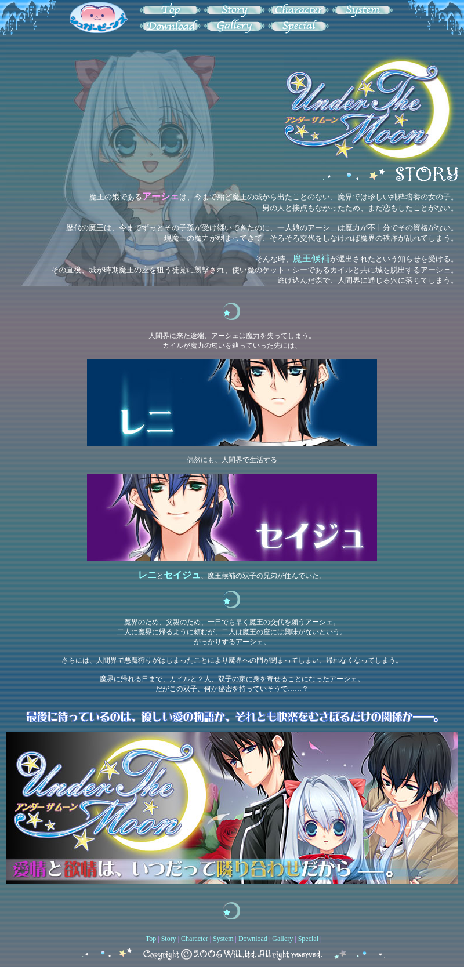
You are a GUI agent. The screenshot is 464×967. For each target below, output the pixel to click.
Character (194, 939)
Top (151, 939)
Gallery (282, 939)
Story (168, 939)
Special (308, 939)
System (223, 939)
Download (252, 939)
